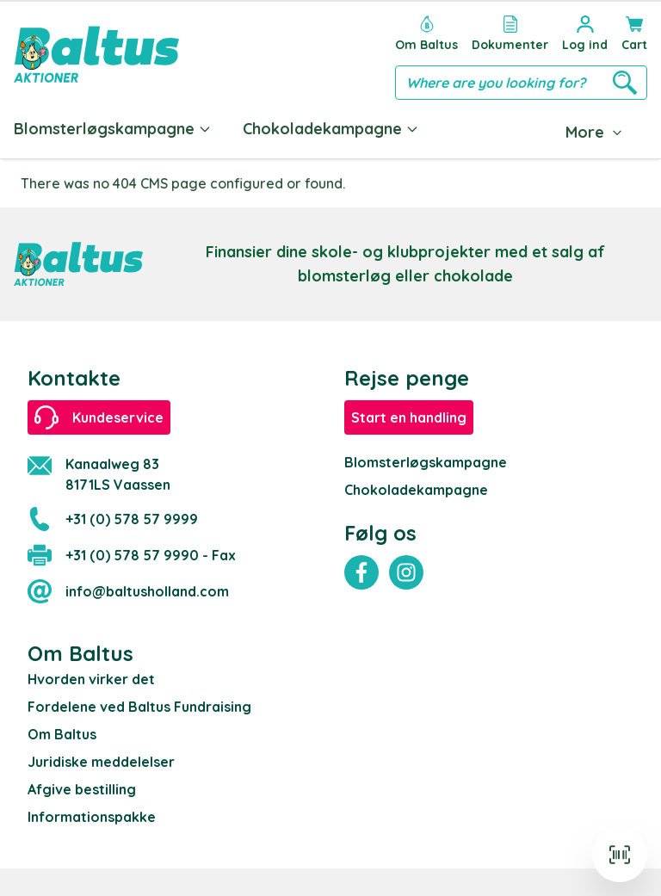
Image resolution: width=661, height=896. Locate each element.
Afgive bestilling (82, 789)
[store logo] (96, 54)
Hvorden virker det (91, 679)
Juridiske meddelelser (101, 761)
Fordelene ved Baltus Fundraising (139, 706)
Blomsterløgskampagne (113, 129)
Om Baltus (62, 734)
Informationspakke (92, 816)
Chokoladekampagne (331, 129)
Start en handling (408, 417)
